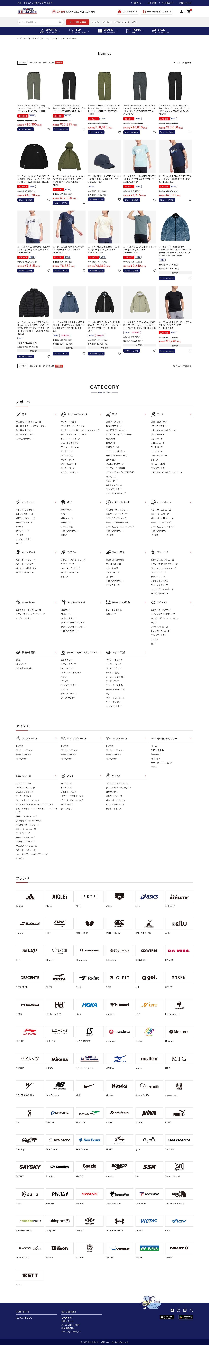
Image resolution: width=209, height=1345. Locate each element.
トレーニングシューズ (70, 438)
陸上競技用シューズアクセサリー (31, 426)
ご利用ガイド (167, 3)
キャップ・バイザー (159, 455)
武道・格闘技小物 (24, 668)
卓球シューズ (67, 518)
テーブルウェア (112, 680)
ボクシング (21, 664)
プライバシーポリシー (71, 1331)
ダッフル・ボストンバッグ (72, 800)
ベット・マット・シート (115, 697)
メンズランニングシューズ (162, 559)
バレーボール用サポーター (163, 518)
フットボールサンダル (70, 447)
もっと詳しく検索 (77, 22)
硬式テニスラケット (159, 421)
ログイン (138, 3)
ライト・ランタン (113, 702)
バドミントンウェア (24, 522)
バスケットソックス (114, 796)
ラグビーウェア (68, 564)
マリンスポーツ (113, 585)
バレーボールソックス (116, 800)
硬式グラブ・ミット (114, 421)
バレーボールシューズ (161, 509)
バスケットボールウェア (116, 513)
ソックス (154, 459)
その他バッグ (67, 804)
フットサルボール (68, 463)
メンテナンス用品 (114, 484)
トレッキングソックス (115, 804)
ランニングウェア (158, 572)
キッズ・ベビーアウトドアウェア (165, 618)
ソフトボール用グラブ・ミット (119, 434)
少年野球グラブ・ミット (116, 430)
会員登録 (151, 3)
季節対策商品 (157, 750)
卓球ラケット (66, 509)
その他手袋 (111, 476)
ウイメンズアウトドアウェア (163, 614)
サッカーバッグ (67, 468)
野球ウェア (111, 459)
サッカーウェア (67, 451)
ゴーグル (110, 576)
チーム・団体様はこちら (155, 11)
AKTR (134, 22)
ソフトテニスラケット (160, 426)
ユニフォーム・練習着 (115, 468)
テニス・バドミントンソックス (118, 787)
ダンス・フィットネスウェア (72, 622)
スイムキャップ (112, 572)
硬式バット (111, 438)
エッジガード (157, 438)
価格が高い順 (48, 62)
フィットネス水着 (113, 564)
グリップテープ (157, 434)
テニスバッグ (157, 447)
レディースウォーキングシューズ (30, 614)
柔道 (18, 659)
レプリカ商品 (67, 455)
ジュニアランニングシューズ (163, 568)
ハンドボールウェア (24, 564)
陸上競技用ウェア (24, 430)
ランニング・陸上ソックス (117, 783)
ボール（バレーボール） (161, 522)
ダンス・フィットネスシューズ (74, 626)
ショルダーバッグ (68, 791)
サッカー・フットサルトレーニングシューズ (34, 804)
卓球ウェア (66, 522)
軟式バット (111, 442)
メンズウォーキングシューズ (28, 609)
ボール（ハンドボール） (26, 568)
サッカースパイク (68, 421)
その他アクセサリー (25, 438)
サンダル (20, 858)
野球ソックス (112, 791)
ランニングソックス (159, 580)
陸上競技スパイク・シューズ (28, 421)
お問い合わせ (185, 3)
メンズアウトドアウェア (161, 609)
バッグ (19, 543)
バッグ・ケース (112, 480)
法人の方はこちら (24, 1317)
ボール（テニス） (158, 463)
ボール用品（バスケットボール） (120, 526)
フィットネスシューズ (25, 841)
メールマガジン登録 (70, 1324)
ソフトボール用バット (115, 451)
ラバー (64, 513)
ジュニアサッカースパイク (72, 426)
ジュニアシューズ (68, 693)
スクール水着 (112, 568)
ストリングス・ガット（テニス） (164, 430)
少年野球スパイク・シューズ (28, 820)
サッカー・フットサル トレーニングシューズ (80, 430)
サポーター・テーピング (161, 762)
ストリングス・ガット (25, 513)
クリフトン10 (107, 22)
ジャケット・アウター (25, 750)
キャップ (64, 680)
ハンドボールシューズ (26, 559)
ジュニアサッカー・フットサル (74, 434)
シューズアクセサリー (70, 442)
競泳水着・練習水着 (115, 559)
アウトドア (30, 38)
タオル (154, 767)
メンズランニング (23, 783)
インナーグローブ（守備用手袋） (120, 472)
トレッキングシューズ (160, 630)
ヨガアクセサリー (69, 618)
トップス (19, 745)
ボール (154, 745)
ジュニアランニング (24, 791)
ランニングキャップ (159, 585)
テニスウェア (157, 451)
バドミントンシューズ (122, 22)
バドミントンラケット (25, 509)
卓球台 (64, 535)
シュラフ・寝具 (112, 672)
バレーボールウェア (160, 513)
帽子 (153, 643)
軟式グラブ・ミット (114, 426)
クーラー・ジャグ (113, 664)
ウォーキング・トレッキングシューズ (32, 854)
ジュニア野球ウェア (115, 463)
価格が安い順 (35, 62)
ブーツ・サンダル (68, 697)
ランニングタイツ (158, 576)
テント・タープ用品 (114, 685)
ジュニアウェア (67, 668)
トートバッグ (66, 787)
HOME (20, 38)
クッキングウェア (113, 668)
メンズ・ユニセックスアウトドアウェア (51, 38)
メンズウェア (66, 659)
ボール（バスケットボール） (118, 522)
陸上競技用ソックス (25, 434)
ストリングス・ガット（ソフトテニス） (166, 472)
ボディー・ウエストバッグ (72, 796)
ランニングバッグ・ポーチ (162, 589)
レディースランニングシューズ (164, 564)
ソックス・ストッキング (116, 493)
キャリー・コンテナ (114, 659)
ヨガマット (65, 614)
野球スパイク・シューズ (116, 455)
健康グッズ (111, 614)
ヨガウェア (66, 609)
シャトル (19, 526)
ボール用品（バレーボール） (163, 526)
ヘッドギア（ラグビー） (71, 568)
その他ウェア (22, 758)
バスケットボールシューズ (117, 509)
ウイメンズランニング (25, 787)
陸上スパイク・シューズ (26, 845)
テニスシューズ (158, 442)
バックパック (66, 783)
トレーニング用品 (114, 609)
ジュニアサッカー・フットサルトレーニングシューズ (36, 810)
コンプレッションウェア (71, 672)
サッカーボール (68, 459)
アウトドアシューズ (159, 626)
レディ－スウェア (68, 664)
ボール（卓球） (67, 526)
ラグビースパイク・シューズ (73, 559)
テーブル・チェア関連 (115, 676)
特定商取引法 (67, 1328)
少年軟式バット (113, 447)
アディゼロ (95, 22)
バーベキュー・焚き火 (115, 689)
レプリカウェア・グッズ (116, 518)
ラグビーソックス (113, 808)
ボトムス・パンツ (23, 754)
